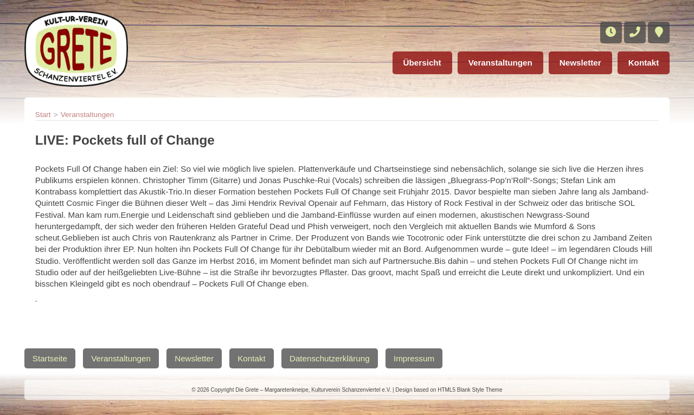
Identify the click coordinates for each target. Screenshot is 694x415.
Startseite (50, 358)
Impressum (414, 358)
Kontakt (643, 62)
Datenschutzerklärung (330, 358)
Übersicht (422, 62)
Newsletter (580, 62)
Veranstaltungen (500, 62)
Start (43, 115)
